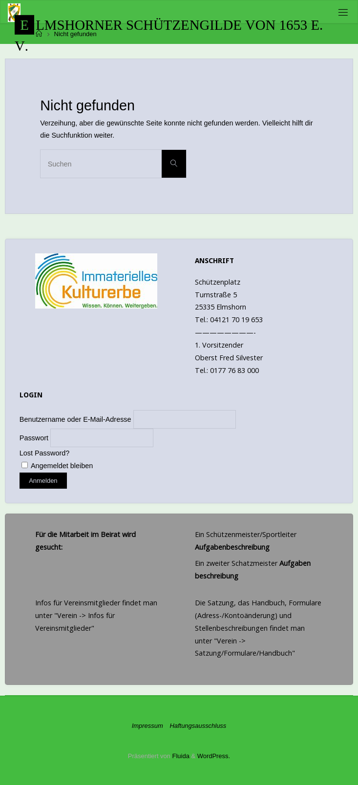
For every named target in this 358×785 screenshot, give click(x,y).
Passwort (34, 438)
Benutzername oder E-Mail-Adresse (75, 419)
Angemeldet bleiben (57, 466)
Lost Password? (44, 453)
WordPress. (213, 756)
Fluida (180, 756)
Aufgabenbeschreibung (232, 547)
